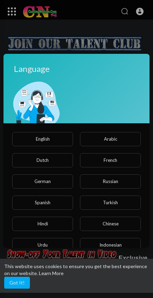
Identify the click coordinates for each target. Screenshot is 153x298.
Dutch (43, 160)
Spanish (42, 202)
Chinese (111, 223)
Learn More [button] (51, 273)
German (42, 181)
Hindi (43, 223)
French (110, 160)
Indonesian (110, 245)
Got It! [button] (17, 282)
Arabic (110, 139)
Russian (110, 181)
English (43, 139)
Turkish (110, 202)
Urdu (43, 245)
